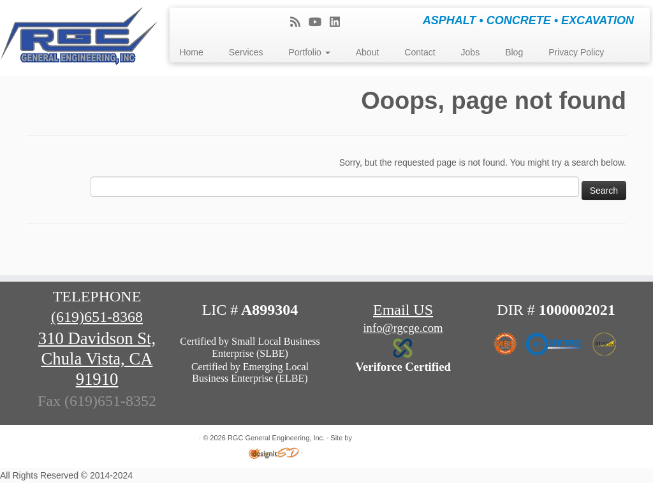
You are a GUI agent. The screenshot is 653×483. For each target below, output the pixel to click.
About (367, 52)
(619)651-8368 (97, 316)
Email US (403, 309)
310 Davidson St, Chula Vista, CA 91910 (97, 359)
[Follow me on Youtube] (319, 22)
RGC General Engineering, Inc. (276, 438)
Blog (514, 52)
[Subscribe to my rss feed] (299, 22)
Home (191, 52)
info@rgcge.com (403, 328)
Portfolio (309, 52)
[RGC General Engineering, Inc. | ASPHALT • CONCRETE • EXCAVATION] (76, 38)
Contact (419, 52)
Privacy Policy (576, 52)
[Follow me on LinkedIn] (339, 22)
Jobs (470, 52)
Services (246, 52)
